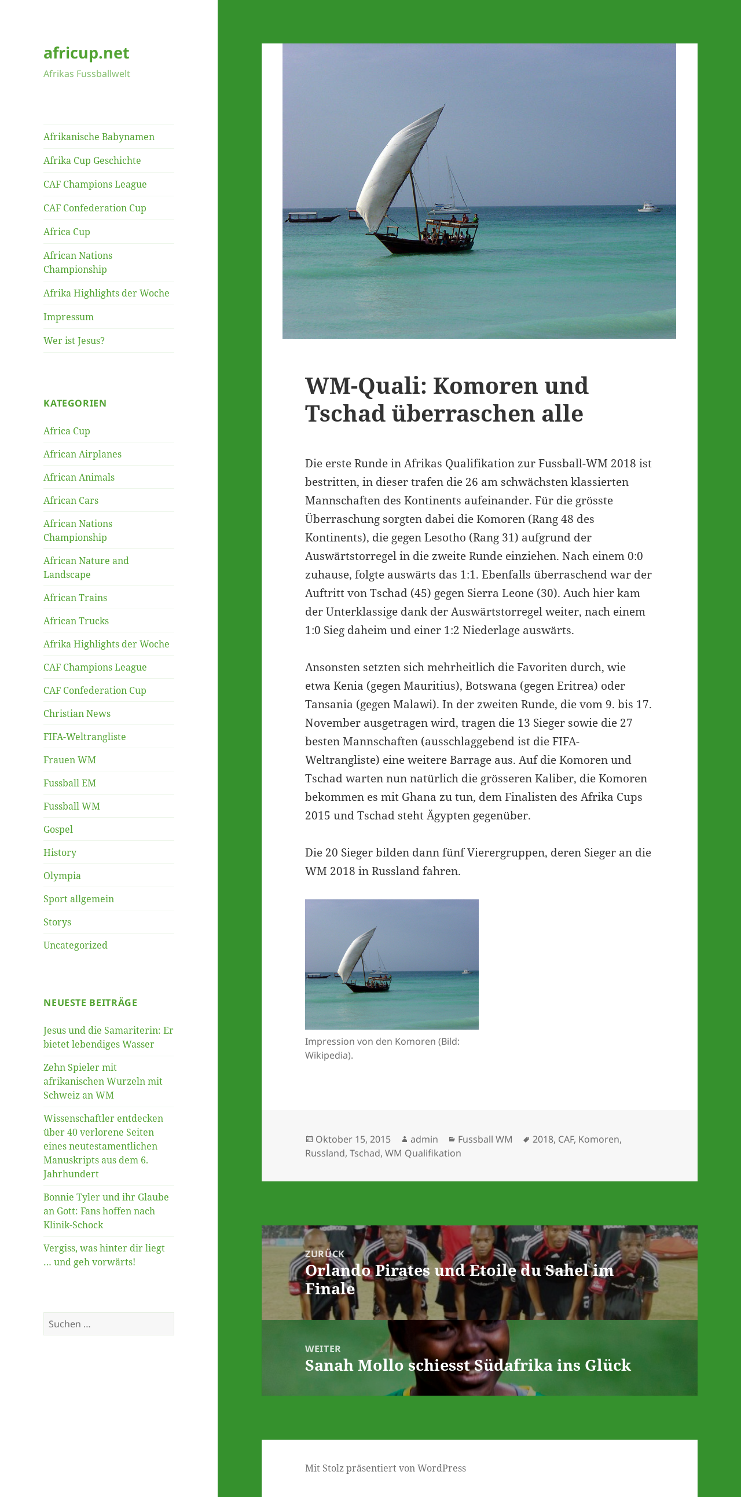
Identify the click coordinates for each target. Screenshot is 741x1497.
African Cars (70, 500)
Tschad (365, 1153)
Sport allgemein (78, 898)
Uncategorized (75, 945)
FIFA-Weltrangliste (84, 736)
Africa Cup (66, 231)
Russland (325, 1153)
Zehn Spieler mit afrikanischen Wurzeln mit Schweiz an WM (103, 1081)
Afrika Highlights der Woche (106, 293)
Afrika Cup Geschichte (92, 160)
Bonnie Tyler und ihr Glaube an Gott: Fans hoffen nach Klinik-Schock (106, 1211)
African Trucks (76, 620)
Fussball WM (71, 806)
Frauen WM (69, 759)
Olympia (62, 875)
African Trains (75, 597)
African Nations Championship (77, 262)
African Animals (79, 477)
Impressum (68, 316)
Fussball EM (69, 783)
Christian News (77, 713)
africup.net (86, 52)
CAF (566, 1139)
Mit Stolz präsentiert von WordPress (385, 1468)
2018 (543, 1139)
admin (424, 1139)
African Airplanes (82, 454)
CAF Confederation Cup (94, 208)
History (59, 852)
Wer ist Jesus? (74, 340)
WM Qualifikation (423, 1153)
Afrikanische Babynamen (99, 136)
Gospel (58, 829)
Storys (57, 922)
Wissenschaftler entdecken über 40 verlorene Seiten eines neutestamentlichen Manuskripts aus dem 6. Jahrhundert (103, 1146)
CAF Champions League (95, 184)
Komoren (598, 1139)
